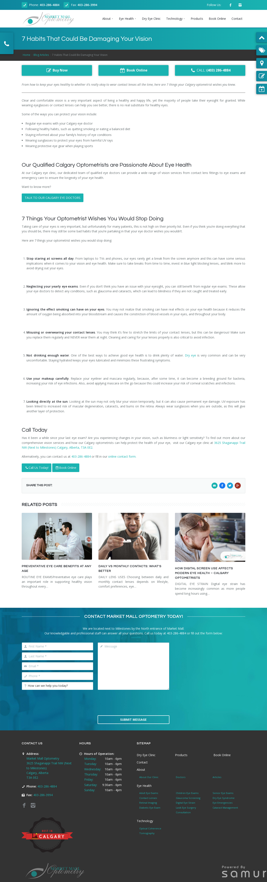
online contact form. (122, 456)
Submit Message (133, 719)
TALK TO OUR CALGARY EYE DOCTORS (52, 198)
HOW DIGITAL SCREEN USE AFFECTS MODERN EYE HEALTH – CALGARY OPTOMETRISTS (204, 573)
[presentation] (133, 702)
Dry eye (190, 355)
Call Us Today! (36, 468)
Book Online (65, 468)
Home (26, 55)
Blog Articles (41, 55)
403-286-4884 (49, 5)
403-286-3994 (87, 5)
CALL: (210, 70)
